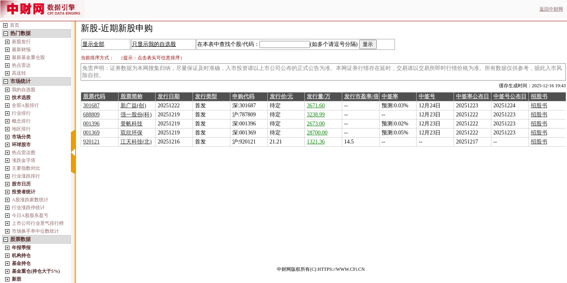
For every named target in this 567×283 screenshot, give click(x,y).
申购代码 (243, 96)
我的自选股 (23, 89)
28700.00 (317, 133)
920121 (91, 142)
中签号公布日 (509, 96)
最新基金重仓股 (28, 57)
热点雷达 (21, 65)
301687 (91, 105)
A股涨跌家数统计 (30, 199)
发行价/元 (281, 96)
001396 (91, 124)
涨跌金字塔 (23, 160)
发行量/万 (318, 96)
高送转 (19, 73)
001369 (91, 133)
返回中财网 (551, 9)
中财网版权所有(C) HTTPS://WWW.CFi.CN (321, 269)
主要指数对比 (26, 168)
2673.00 (316, 124)
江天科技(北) (136, 142)
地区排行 (21, 129)
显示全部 (93, 44)
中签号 (427, 96)
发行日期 (169, 96)
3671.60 (316, 105)
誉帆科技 (131, 124)
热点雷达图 (23, 152)
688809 (91, 115)
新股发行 (21, 41)
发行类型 (206, 96)
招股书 (539, 96)
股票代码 (94, 96)
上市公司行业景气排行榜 (38, 223)
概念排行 (21, 121)
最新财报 (21, 49)
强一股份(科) (136, 115)
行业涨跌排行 (26, 176)
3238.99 (316, 115)
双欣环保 (131, 133)
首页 (14, 25)
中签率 (390, 96)
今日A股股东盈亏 (30, 215)
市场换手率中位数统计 (35, 231)
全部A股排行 (25, 105)
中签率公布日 (472, 96)
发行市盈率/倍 (361, 96)
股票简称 (131, 96)
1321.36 (316, 142)
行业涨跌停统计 (28, 207)
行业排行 (21, 113)
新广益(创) (133, 105)
